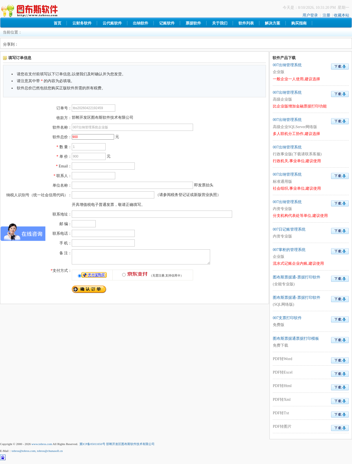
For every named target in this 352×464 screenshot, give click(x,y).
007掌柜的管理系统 (311, 257)
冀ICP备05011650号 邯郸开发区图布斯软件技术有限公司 (116, 444)
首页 (57, 23)
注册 (326, 15)
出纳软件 (140, 23)
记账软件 (167, 23)
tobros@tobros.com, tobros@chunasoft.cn (37, 450)
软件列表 (246, 23)
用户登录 (310, 15)
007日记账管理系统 (311, 233)
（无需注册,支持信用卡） (154, 278)
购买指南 (299, 23)
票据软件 (193, 23)
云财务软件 (82, 23)
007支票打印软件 (311, 322)
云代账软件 (112, 23)
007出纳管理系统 (311, 72)
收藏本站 (341, 15)
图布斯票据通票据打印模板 (311, 342)
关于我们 (219, 23)
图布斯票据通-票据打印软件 (311, 281)
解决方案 (272, 23)
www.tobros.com (41, 444)
